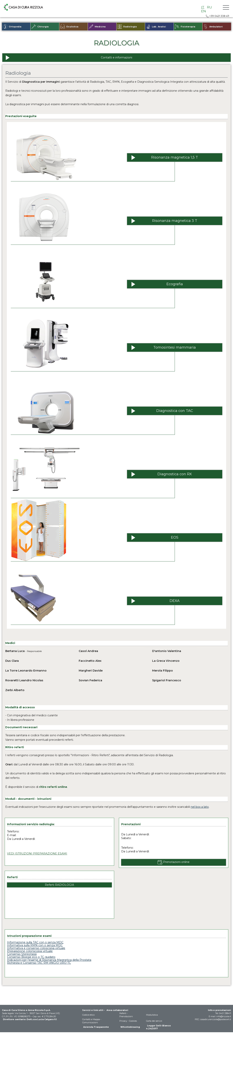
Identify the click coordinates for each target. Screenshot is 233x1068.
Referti (122, 1013)
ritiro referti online (53, 787)
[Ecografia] (174, 284)
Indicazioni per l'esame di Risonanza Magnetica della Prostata (49, 960)
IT (202, 7)
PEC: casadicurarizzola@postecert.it (213, 1019)
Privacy (123, 1021)
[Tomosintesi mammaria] (174, 347)
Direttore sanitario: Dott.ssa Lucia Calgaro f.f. (30, 1019)
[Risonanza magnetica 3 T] (174, 221)
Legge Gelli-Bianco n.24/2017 (158, 1027)
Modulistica (152, 1014)
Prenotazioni (126, 1016)
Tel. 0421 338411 (223, 1013)
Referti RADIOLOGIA (59, 885)
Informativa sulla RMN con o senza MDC (35, 945)
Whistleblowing (130, 1027)
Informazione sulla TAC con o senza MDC (35, 942)
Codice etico (88, 1014)
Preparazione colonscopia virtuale (30, 951)
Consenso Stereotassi (22, 954)
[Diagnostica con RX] (174, 474)
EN (203, 11)
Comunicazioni (90, 1022)
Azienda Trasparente (96, 1027)
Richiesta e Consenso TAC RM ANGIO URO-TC (39, 963)
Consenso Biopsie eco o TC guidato (31, 957)
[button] (226, 7)
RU (209, 7)
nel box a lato (200, 807)
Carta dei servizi (154, 1021)
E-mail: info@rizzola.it (220, 1016)
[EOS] (174, 537)
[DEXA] (174, 601)
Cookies (133, 1021)
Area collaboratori (117, 1010)
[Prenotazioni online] (173, 862)
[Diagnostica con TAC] (174, 411)
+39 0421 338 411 (217, 16)
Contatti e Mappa (91, 1019)
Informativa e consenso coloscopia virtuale (36, 948)
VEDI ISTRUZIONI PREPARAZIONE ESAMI (37, 853)
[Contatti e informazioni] (116, 57)
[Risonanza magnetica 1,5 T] (174, 157)
